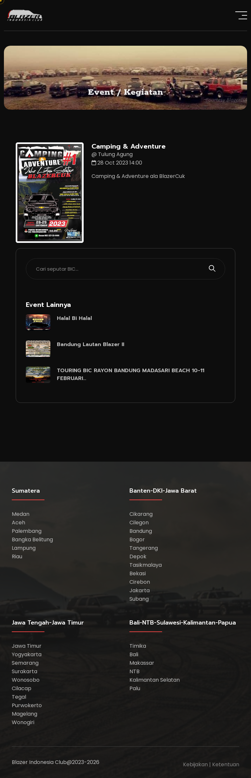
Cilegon (139, 522)
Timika (137, 646)
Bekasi (137, 573)
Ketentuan (225, 764)
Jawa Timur (27, 646)
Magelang (24, 714)
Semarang (25, 663)
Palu (134, 688)
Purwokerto (27, 705)
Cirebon (139, 582)
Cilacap (21, 688)
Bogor (137, 539)
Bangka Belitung (32, 539)
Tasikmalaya (145, 565)
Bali (133, 654)
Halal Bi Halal (74, 318)
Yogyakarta (27, 654)
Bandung (140, 531)
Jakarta (139, 590)
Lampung (24, 548)
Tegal (19, 697)
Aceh (18, 522)
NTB (134, 671)
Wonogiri (23, 722)
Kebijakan (195, 764)
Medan (20, 514)
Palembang (27, 531)
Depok (137, 556)
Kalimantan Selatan (154, 680)
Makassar (141, 663)
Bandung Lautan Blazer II (90, 344)
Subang (139, 599)
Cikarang (141, 514)
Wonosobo (26, 680)
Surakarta (24, 671)
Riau (17, 556)
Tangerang (143, 548)
